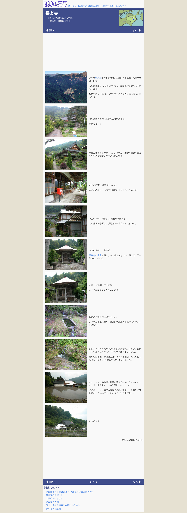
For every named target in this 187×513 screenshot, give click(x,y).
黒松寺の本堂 (95, 255)
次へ (135, 30)
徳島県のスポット (54, 495)
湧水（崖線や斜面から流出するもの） (64, 505)
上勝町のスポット (54, 498)
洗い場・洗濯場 (53, 509)
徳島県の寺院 (52, 502)
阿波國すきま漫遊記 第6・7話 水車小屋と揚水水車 (100, 6)
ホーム (71, 6)
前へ (51, 30)
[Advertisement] (93, 52)
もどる (93, 481)
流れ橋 (98, 78)
